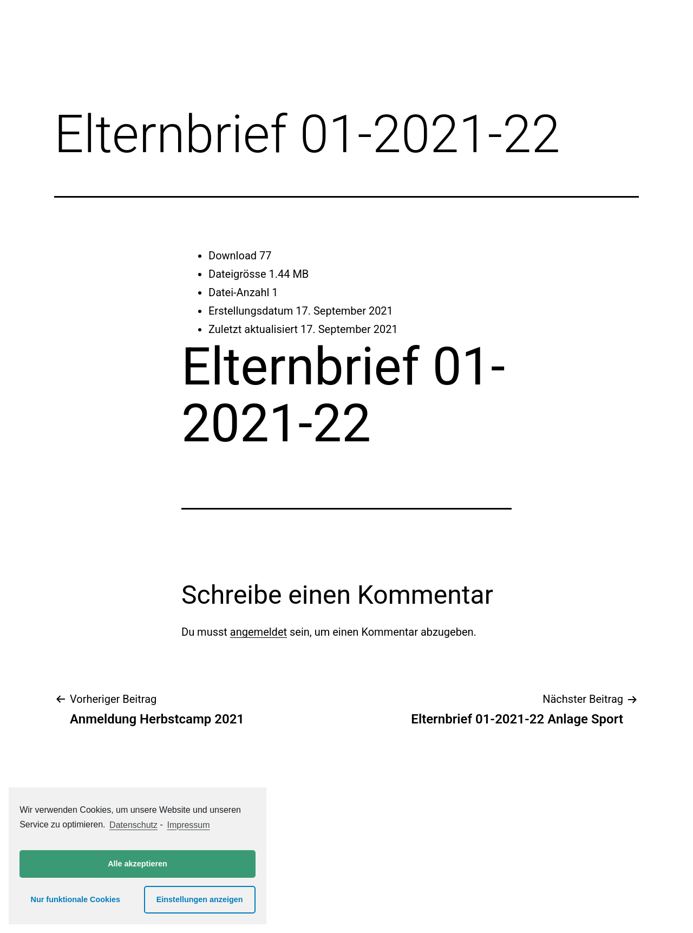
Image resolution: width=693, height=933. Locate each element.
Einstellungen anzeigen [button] (199, 899)
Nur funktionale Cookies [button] (76, 899)
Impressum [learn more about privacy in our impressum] (188, 825)
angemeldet (258, 631)
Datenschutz (133, 825)
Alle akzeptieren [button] (137, 863)
